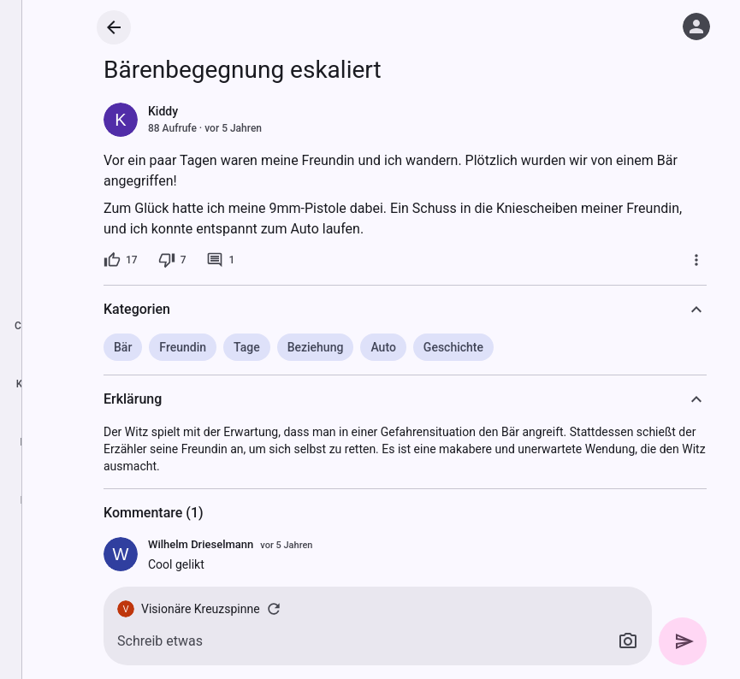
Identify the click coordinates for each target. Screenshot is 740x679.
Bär (123, 347)
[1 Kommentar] (220, 260)
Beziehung (315, 347)
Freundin (182, 347)
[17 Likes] (120, 260)
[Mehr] (696, 260)
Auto (382, 347)
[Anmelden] (696, 26)
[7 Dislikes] (172, 260)
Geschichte (453, 347)
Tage (247, 347)
